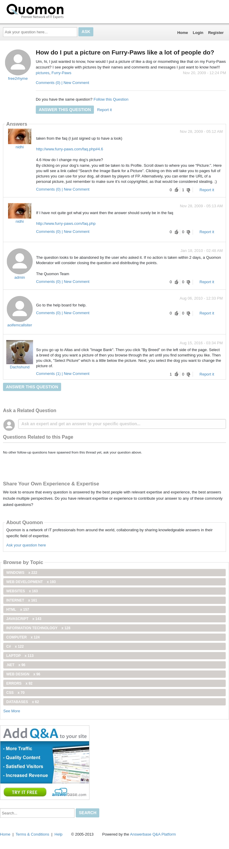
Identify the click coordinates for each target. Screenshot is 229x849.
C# (15, 646)
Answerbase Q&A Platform (153, 834)
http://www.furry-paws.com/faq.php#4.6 (69, 149)
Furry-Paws (61, 73)
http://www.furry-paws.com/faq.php (65, 223)
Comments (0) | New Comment (62, 82)
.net (15, 665)
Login (198, 32)
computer (23, 637)
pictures (42, 73)
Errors (19, 683)
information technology (38, 628)
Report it (104, 110)
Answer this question (65, 109)
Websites (22, 591)
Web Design (23, 674)
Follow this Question (111, 99)
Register (216, 32)
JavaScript (23, 619)
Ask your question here (26, 545)
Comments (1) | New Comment (62, 373)
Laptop (20, 656)
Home (182, 32)
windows (21, 573)
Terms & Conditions (32, 834)
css (15, 693)
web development (31, 582)
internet (21, 600)
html (17, 609)
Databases (22, 702)
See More (11, 711)
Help (59, 834)
